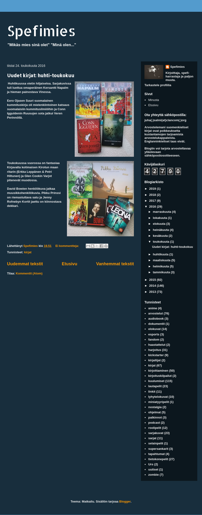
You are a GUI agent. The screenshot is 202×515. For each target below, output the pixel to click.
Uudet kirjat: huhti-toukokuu (40, 75)
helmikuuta (161, 266)
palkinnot (155, 417)
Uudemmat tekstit (25, 264)
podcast (154, 422)
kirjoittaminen (158, 370)
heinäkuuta (161, 230)
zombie (153, 474)
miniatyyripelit (158, 402)
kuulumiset (156, 381)
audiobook (156, 318)
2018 (153, 195)
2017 (153, 200)
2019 (153, 188)
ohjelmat (154, 412)
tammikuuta (162, 272)
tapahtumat (156, 454)
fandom (153, 339)
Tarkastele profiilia (157, 85)
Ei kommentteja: (67, 246)
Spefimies (41, 31)
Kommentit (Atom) (29, 273)
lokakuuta (160, 218)
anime (152, 308)
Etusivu (69, 264)
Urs (150, 464)
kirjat (27, 252)
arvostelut (155, 313)
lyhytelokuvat (158, 396)
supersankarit (158, 449)
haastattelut (156, 344)
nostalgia (155, 407)
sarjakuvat (155, 433)
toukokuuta (161, 241)
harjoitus (154, 350)
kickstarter (156, 355)
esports (153, 334)
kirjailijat (154, 360)
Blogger (125, 501)
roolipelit (154, 428)
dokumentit (156, 324)
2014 (153, 285)
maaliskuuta (162, 260)
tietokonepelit (158, 459)
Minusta (153, 100)
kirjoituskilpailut (160, 376)
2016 (153, 206)
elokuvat (154, 329)
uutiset (153, 469)
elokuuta (159, 223)
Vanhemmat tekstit (115, 264)
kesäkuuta (161, 235)
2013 (153, 292)
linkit (151, 391)
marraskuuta (162, 211)
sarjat (152, 438)
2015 (153, 280)
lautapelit (155, 386)
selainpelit (155, 443)
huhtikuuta (161, 254)
